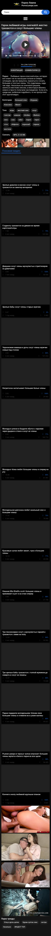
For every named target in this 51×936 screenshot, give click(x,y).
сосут (34, 110)
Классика (8, 105)
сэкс (13, 120)
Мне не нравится (18, 65)
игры (12, 110)
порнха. (36, 124)
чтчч (6, 124)
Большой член (21, 100)
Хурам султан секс (30, 922)
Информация (17, 70)
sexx (6, 120)
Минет (18, 105)
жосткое (7, 129)
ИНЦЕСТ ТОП (20, 927)
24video (27, 115)
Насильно (7, 927)
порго (37, 120)
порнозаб (26, 124)
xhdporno (15, 124)
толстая (7, 115)
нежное (17, 115)
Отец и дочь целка (11, 922)
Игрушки (33, 100)
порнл (28, 120)
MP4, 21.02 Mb (19, 135)
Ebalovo (36, 115)
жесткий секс (23, 110)
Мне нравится (14, 65)
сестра (44, 922)
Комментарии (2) (32, 70)
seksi (20, 120)
